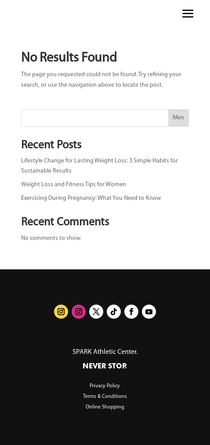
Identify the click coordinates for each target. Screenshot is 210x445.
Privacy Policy (105, 386)
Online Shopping (105, 407)
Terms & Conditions (105, 396)
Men (178, 117)
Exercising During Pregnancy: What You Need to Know (91, 198)
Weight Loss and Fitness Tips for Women (73, 184)
